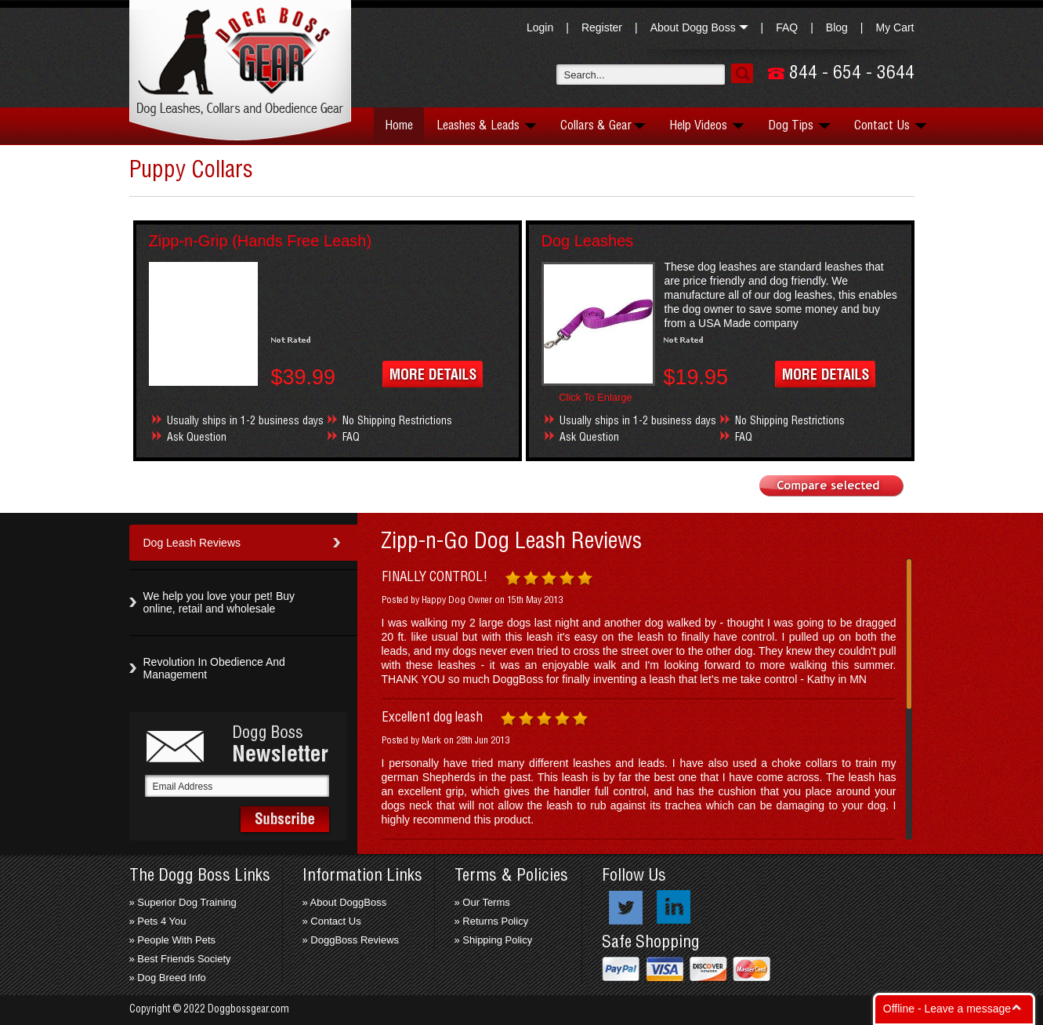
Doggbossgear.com (248, 1009)
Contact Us (890, 126)
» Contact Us (331, 921)
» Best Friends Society (180, 959)
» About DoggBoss (344, 902)
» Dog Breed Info (167, 977)
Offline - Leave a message (947, 1008)
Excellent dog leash (432, 717)
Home (399, 126)
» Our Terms (482, 902)
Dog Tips (799, 126)
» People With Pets (172, 940)
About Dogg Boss (699, 27)
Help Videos (706, 126)
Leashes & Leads (486, 126)
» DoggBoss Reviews (351, 940)
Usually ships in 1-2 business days (245, 421)
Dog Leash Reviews (192, 542)
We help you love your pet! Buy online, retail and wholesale (219, 602)
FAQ (787, 27)
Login (540, 27)
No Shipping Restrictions (397, 421)
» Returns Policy (492, 921)
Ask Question (196, 437)
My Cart (895, 27)
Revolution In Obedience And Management (214, 668)
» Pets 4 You (158, 921)
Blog (837, 27)
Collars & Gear (603, 126)
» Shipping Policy (494, 940)
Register (601, 27)
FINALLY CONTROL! (434, 577)
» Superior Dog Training (183, 902)
